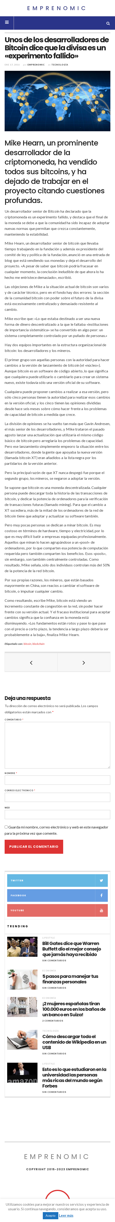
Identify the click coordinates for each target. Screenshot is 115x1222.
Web (7, 808)
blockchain (38, 643)
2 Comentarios (52, 1020)
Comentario (14, 720)
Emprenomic (57, 8)
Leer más (66, 1215)
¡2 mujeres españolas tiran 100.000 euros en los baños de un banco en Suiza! (74, 1009)
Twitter (59, 880)
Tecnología (59, 64)
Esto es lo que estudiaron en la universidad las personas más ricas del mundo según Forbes (74, 1078)
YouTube (59, 910)
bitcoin (27, 643)
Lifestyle (48, 937)
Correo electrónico (20, 790)
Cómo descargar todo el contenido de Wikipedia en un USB (74, 1042)
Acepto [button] (51, 1215)
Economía (49, 970)
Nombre (11, 773)
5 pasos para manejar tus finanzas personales (70, 979)
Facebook (59, 895)
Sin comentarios (54, 960)
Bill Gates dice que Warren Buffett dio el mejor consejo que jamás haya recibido (71, 949)
